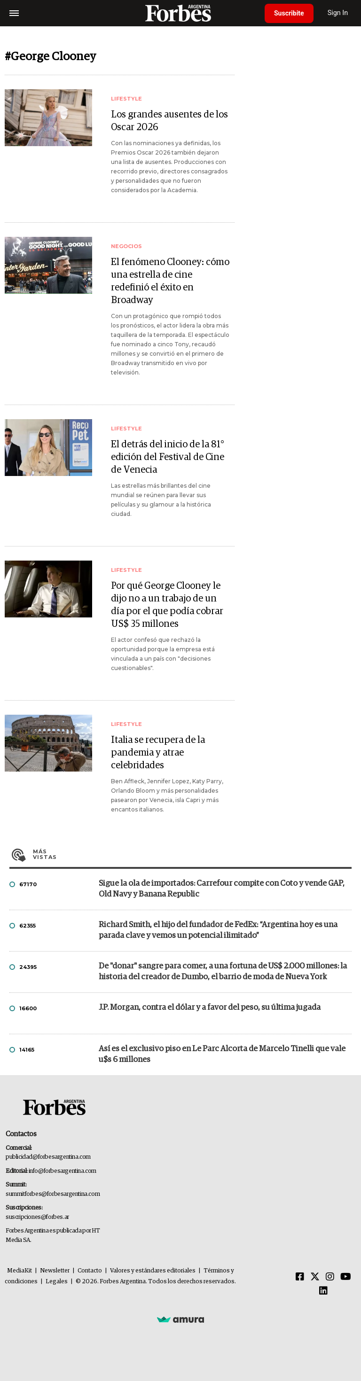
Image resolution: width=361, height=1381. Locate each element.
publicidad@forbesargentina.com (48, 1157)
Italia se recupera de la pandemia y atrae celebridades (158, 752)
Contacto (90, 1271)
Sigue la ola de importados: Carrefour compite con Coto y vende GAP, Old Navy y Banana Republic (222, 889)
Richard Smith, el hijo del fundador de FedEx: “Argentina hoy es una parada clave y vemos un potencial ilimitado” (218, 930)
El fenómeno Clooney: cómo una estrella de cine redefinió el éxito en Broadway (170, 281)
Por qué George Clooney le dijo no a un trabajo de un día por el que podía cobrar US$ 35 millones (167, 605)
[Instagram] (330, 1277)
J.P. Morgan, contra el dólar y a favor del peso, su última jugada (210, 1008)
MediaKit (19, 1271)
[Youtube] (345, 1277)
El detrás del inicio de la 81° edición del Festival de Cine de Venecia (167, 457)
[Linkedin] (323, 1291)
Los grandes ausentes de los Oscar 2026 (169, 121)
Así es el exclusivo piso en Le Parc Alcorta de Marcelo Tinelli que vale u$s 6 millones (222, 1054)
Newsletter (55, 1271)
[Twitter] (315, 1277)
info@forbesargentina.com (62, 1171)
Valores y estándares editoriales (153, 1271)
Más (192, 854)
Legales (57, 1282)
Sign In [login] (338, 13)
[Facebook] (300, 1277)
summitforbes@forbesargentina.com (53, 1194)
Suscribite (289, 13)
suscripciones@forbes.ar (37, 1217)
